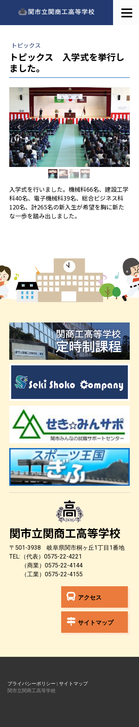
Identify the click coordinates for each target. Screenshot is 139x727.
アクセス (84, 596)
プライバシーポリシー (31, 683)
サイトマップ (90, 621)
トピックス (26, 45)
